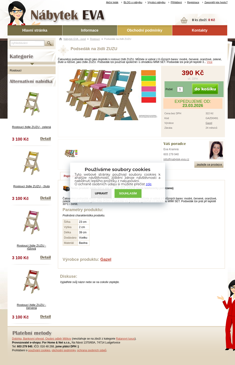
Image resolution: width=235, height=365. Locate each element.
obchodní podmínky (64, 350)
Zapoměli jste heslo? (216, 2)
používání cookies (39, 350)
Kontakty (199, 30)
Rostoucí (16, 70)
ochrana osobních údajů (91, 350)
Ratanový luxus (125, 338)
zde (148, 184)
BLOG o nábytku (133, 2)
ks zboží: (203, 20)
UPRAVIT (101, 193)
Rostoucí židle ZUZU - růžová (31, 247)
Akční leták (112, 2)
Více (209, 62)
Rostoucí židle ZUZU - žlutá (31, 186)
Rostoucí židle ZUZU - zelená (31, 127)
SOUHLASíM (128, 193)
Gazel (209, 123)
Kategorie (14, 52)
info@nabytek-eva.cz (176, 159)
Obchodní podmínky (144, 30)
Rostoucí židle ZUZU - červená (31, 306)
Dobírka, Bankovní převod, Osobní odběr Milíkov (41, 338)
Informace (89, 30)
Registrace (193, 2)
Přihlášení (176, 2)
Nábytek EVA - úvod (75, 39)
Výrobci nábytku (156, 2)
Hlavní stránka (34, 30)
